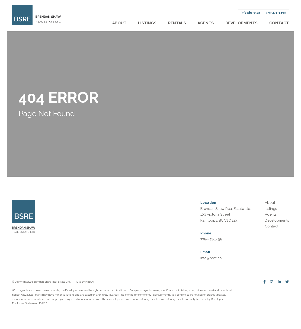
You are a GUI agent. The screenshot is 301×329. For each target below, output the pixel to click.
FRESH (89, 281)
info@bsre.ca (250, 12)
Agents (206, 23)
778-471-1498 (276, 12)
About (119, 23)
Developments (241, 23)
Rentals (177, 23)
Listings (147, 23)
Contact (279, 23)
